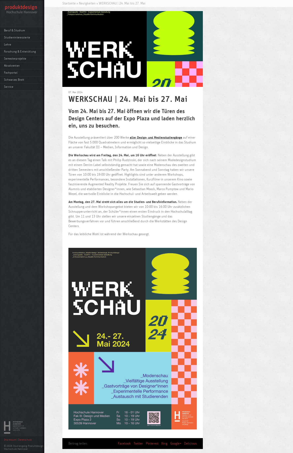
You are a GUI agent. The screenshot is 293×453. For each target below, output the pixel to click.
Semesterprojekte (15, 58)
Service (8, 86)
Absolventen (12, 65)
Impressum (10, 440)
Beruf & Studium (14, 30)
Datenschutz (25, 440)
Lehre (7, 44)
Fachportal (11, 72)
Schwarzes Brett (14, 79)
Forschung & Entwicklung (20, 51)
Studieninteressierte (17, 37)
